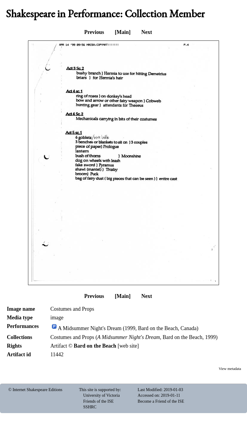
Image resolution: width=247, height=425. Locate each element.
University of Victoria (101, 395)
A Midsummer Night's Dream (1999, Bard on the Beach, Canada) (128, 329)
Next (146, 32)
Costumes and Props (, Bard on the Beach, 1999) (134, 337)
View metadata (230, 369)
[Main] (123, 32)
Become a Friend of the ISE (161, 401)
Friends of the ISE (98, 401)
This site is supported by (99, 390)
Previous (94, 32)
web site (128, 346)
